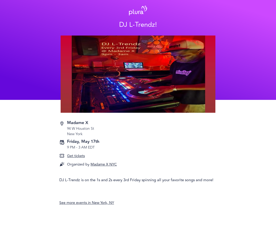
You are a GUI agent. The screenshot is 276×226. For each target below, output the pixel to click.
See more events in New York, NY (86, 202)
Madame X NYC (104, 164)
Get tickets (76, 156)
